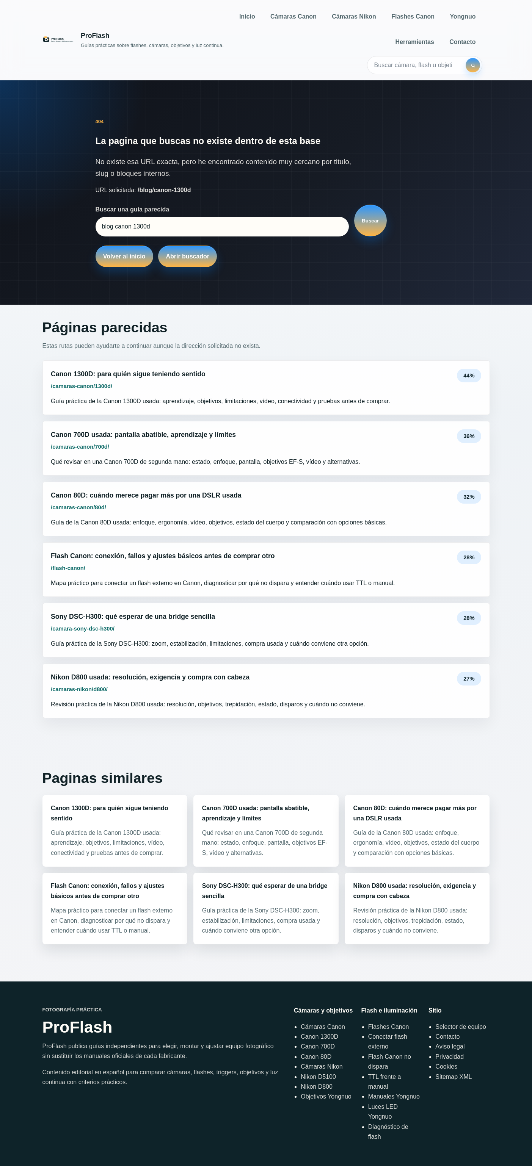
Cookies (446, 1066)
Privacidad (449, 1056)
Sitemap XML (453, 1077)
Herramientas (414, 42)
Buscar (370, 221)
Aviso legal (450, 1046)
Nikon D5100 (318, 1077)
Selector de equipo (460, 1027)
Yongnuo (463, 16)
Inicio (247, 16)
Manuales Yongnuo (394, 1096)
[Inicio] (133, 40)
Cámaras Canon (293, 16)
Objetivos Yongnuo (326, 1096)
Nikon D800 (317, 1086)
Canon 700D (318, 1046)
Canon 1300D (319, 1036)
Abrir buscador (187, 256)
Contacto (462, 42)
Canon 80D (316, 1056)
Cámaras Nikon (354, 16)
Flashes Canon (413, 16)
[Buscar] (473, 65)
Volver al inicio (124, 256)
